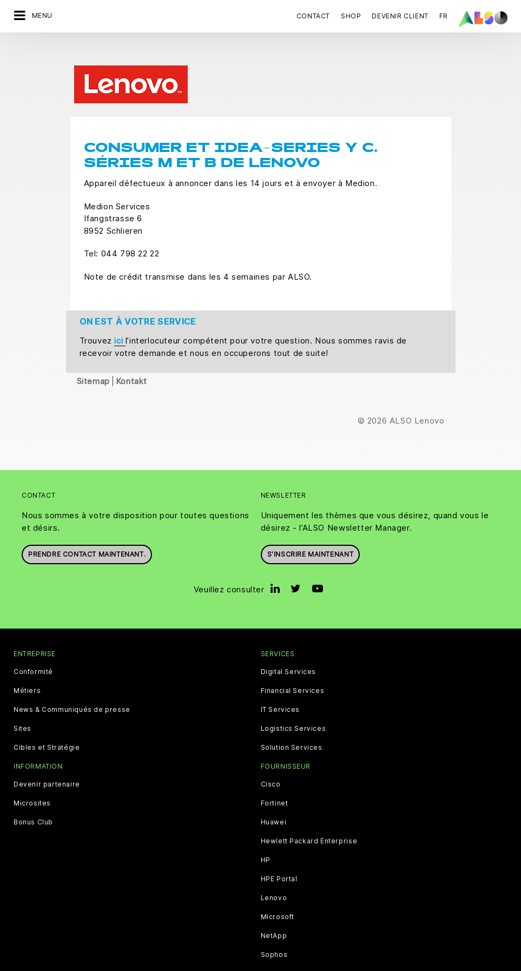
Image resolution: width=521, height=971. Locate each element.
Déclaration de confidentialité (177, 962)
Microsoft (277, 889)
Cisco (271, 757)
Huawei (274, 794)
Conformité (33, 644)
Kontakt (131, 353)
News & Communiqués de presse (72, 682)
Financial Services (293, 663)
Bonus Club (33, 794)
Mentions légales (267, 962)
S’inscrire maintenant (310, 527)
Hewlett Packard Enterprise (309, 813)
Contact (313, 16)
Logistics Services (293, 701)
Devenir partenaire (47, 757)
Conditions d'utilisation (345, 962)
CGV (55, 962)
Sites (22, 701)
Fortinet (274, 776)
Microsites (32, 776)
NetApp (274, 908)
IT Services (280, 682)
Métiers (27, 663)
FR (443, 16)
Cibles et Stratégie (47, 720)
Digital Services (288, 644)
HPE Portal (279, 851)
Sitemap (93, 353)
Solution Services (291, 720)
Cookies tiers (94, 962)
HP (266, 832)
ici (119, 313)
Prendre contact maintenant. (87, 527)
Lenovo (274, 870)
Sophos (274, 927)
